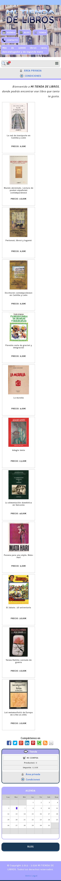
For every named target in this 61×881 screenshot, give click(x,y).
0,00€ (30, 767)
